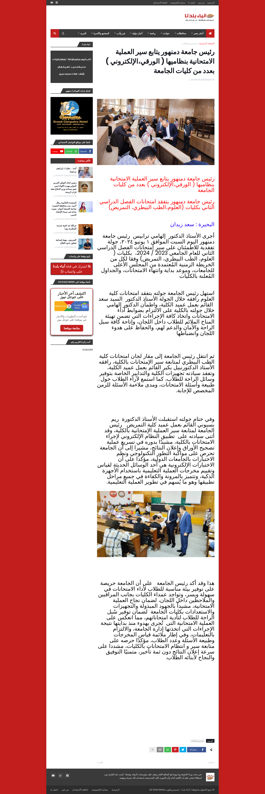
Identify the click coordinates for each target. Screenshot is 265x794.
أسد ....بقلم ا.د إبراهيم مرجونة (66, 170)
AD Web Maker (157, 789)
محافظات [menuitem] (181, 33)
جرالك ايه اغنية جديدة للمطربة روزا (66, 227)
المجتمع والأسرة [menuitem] (101, 33)
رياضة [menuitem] (153, 33)
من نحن (201, 2)
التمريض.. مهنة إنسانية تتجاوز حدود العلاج (66, 242)
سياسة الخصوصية (177, 2)
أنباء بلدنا (186, 789)
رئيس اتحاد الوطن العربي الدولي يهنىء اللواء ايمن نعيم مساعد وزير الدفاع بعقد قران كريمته (63, 187)
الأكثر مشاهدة (84, 160)
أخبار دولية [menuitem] (137, 33)
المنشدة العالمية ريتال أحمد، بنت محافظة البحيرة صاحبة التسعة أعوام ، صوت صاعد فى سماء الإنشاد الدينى (63, 209)
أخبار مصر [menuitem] (198, 33)
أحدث (210, 762)
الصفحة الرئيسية (206, 43)
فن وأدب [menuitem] (120, 33)
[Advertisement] (112, 17)
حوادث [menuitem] (166, 33)
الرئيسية (210, 2)
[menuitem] (210, 33)
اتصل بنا (191, 2)
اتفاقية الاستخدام (160, 2)
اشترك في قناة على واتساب (72, 269)
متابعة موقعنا (72, 328)
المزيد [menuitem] (83, 33)
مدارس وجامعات (189, 43)
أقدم (101, 762)
